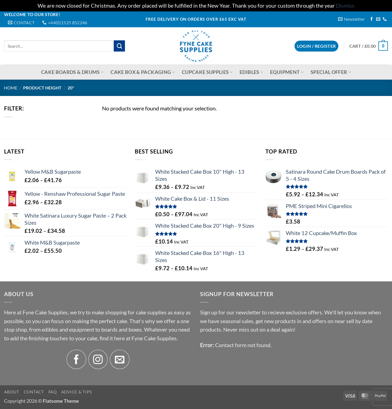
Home (10, 87)
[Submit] (119, 46)
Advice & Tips (76, 391)
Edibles (251, 72)
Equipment (287, 72)
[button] (351, 19)
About (11, 391)
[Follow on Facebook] (372, 19)
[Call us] (385, 19)
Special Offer (331, 72)
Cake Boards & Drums (72, 72)
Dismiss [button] (345, 5)
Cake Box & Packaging (143, 72)
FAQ (52, 391)
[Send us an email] (378, 19)
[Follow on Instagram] (98, 359)
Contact (34, 391)
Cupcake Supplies (207, 72)
